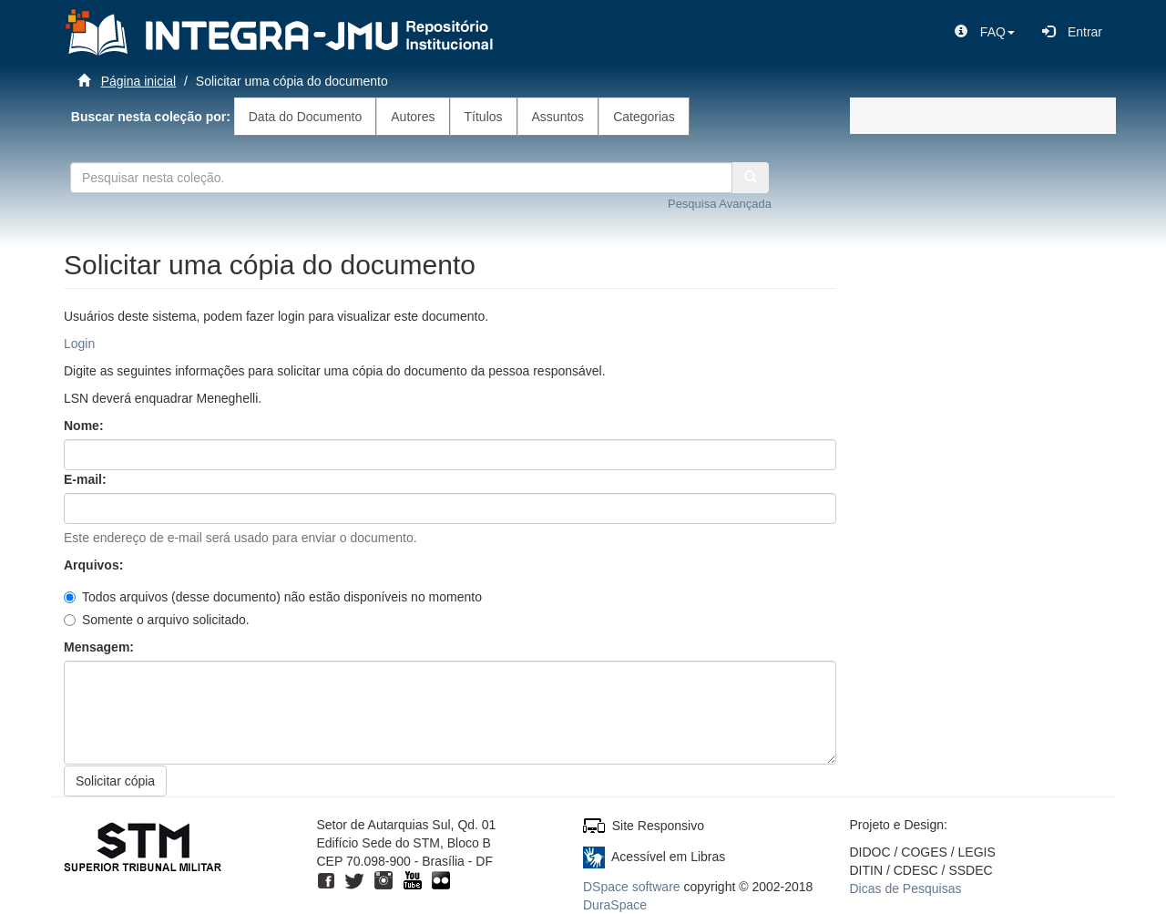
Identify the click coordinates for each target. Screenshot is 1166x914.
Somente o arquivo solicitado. (157, 619)
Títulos (484, 116)
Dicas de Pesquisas (906, 888)
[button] (984, 32)
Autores (413, 116)
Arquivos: (95, 565)
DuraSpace (615, 905)
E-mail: (87, 479)
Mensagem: (101, 647)
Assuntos (558, 116)
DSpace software (631, 886)
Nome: (85, 425)
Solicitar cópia (115, 781)
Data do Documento (306, 116)
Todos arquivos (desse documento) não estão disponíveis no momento (273, 597)
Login (79, 343)
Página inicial (139, 81)
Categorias (644, 116)
